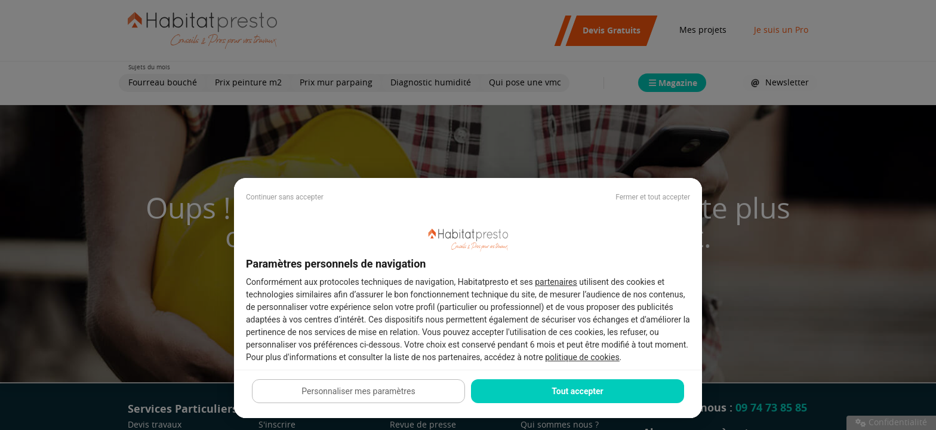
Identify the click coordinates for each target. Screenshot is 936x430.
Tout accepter (577, 391)
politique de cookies (582, 357)
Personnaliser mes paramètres (358, 391)
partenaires (556, 282)
